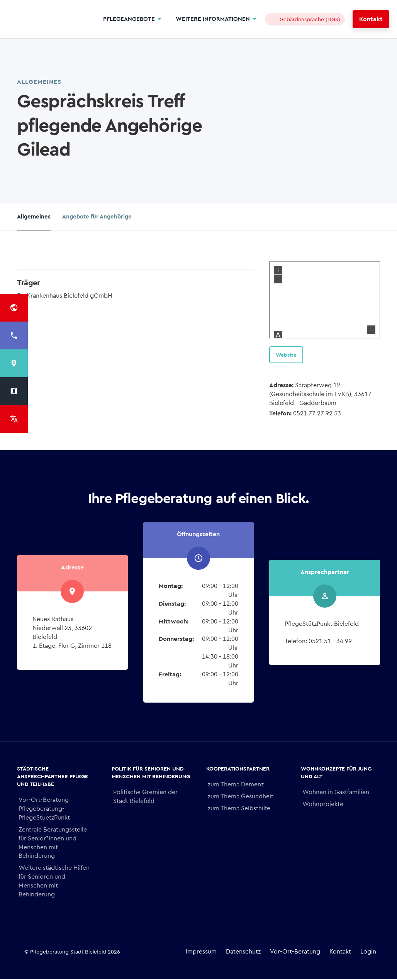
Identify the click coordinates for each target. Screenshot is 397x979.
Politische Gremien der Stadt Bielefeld (145, 796)
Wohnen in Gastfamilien (335, 792)
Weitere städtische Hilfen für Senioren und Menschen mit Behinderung (54, 881)
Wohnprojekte (322, 804)
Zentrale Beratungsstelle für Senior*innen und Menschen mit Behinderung (53, 843)
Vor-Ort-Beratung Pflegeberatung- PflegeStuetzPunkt (44, 808)
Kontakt (371, 19)
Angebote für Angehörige (97, 216)
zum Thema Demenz (236, 784)
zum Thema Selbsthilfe (239, 808)
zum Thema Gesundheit (240, 796)
